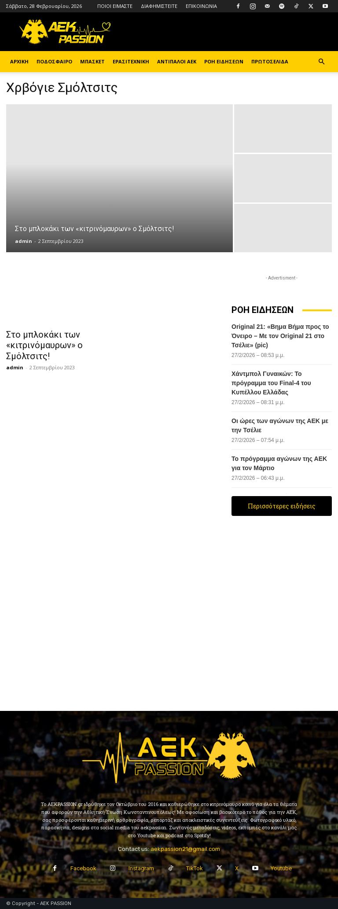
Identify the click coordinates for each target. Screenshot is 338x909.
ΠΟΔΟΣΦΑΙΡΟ (54, 61)
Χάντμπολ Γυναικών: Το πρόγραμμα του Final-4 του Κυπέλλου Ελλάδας (271, 383)
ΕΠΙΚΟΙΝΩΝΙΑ (201, 6)
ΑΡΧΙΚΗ (19, 61)
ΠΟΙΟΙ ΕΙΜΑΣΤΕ (114, 6)
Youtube (281, 868)
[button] (321, 62)
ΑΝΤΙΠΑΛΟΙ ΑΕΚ (176, 61)
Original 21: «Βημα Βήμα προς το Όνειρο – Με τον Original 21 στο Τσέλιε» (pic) (280, 336)
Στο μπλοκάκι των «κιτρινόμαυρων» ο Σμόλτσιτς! (38, 344)
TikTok (194, 868)
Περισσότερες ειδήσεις (282, 506)
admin (23, 241)
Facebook (83, 868)
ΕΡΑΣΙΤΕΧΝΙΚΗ (131, 61)
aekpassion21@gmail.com (185, 849)
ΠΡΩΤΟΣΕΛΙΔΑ (269, 61)
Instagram (141, 868)
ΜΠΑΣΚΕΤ (92, 61)
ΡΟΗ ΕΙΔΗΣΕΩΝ (223, 61)
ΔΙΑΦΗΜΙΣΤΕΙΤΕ (159, 6)
